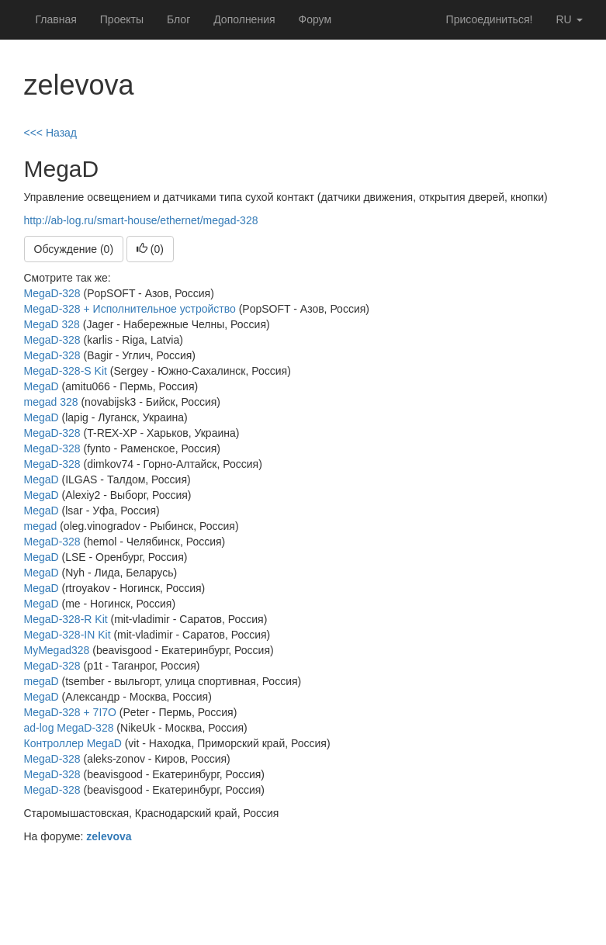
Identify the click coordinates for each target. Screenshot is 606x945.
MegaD (41, 386)
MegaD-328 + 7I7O (70, 712)
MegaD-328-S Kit (65, 371)
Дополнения (244, 19)
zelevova (108, 836)
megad (40, 526)
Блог (178, 19)
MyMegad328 (57, 650)
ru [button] (569, 19)
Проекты (122, 19)
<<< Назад (51, 132)
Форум (315, 19)
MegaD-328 (54, 293)
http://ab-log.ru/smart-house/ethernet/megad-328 (141, 220)
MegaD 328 (52, 324)
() (150, 249)
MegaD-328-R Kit (66, 619)
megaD (41, 681)
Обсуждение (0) (74, 249)
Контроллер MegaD (73, 743)
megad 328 (51, 402)
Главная (56, 19)
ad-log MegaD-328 (69, 728)
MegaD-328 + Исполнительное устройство (130, 309)
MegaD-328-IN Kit (67, 634)
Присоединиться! (489, 19)
